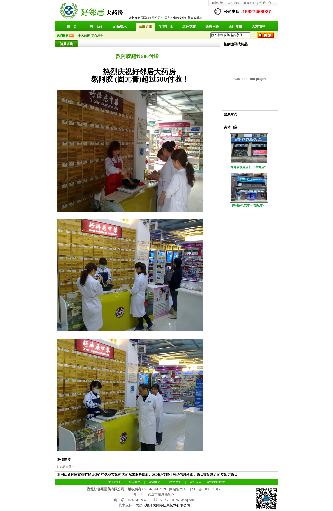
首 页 (72, 26)
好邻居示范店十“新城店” (248, 205)
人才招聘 (233, 3)
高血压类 (97, 35)
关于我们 (96, 26)
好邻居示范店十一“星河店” (248, 167)
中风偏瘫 (84, 35)
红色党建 (189, 26)
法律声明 (155, 482)
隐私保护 (175, 482)
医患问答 (212, 26)
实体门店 (166, 26)
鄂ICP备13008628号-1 (206, 489)
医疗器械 (235, 26)
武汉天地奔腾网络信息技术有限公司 (163, 505)
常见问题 (196, 482)
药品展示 (120, 26)
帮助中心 (265, 3)
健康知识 (217, 3)
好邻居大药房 (65, 467)
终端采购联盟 (216, 482)
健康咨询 (66, 44)
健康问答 (249, 3)
